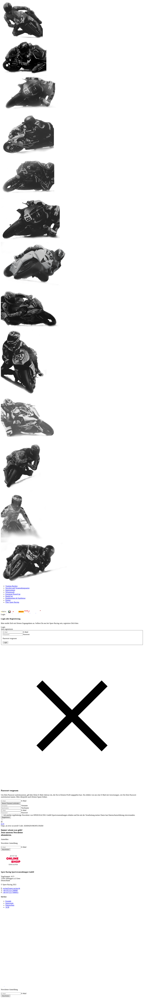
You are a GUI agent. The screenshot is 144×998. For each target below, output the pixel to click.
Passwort (26, 634)
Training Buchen (11, 586)
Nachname (25, 808)
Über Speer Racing (12, 602)
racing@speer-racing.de (11, 888)
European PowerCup (12, 594)
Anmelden (4, 839)
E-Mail (25, 632)
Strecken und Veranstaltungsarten (17, 588)
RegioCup (9, 596)
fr (3, 824)
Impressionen (10, 590)
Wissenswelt (9, 592)
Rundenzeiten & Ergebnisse (15, 598)
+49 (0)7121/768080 (10, 890)
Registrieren (6, 817)
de (2, 822)
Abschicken (5, 849)
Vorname (24, 806)
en (2, 824)
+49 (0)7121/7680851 (10, 892)
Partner (8, 600)
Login (72, 716)
